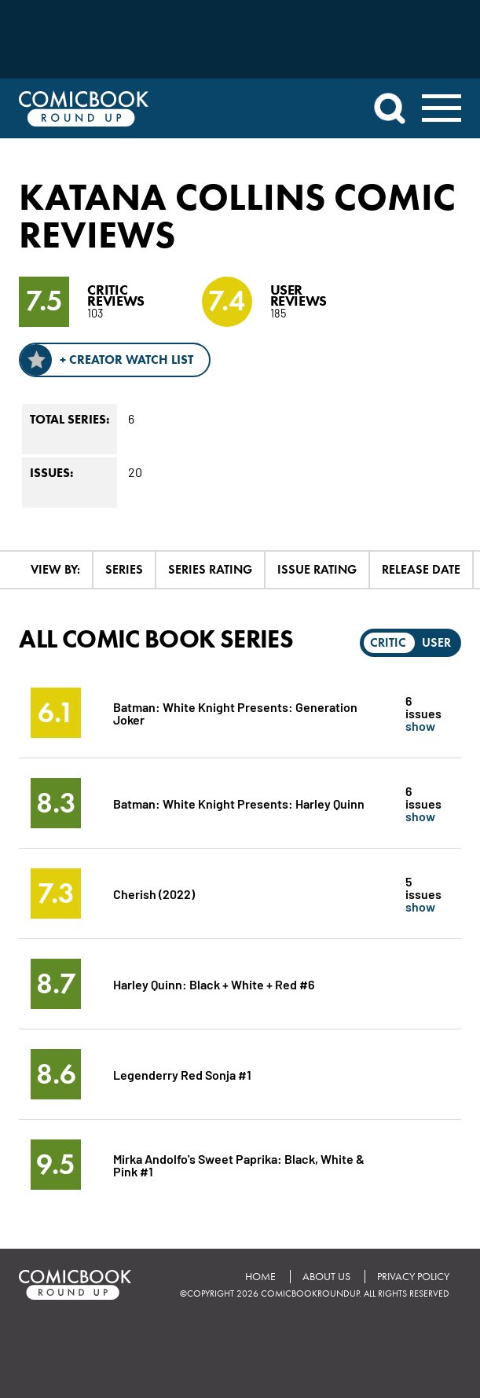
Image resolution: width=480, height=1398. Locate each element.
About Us (326, 1276)
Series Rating (210, 569)
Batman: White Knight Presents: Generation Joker (235, 712)
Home (260, 1276)
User (436, 642)
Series (124, 569)
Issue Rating (317, 569)
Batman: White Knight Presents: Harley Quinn (239, 802)
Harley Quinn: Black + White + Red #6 (213, 983)
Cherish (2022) (154, 893)
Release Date (421, 569)
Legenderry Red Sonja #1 (182, 1074)
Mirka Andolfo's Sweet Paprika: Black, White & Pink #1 (239, 1164)
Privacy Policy (413, 1276)
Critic (388, 642)
